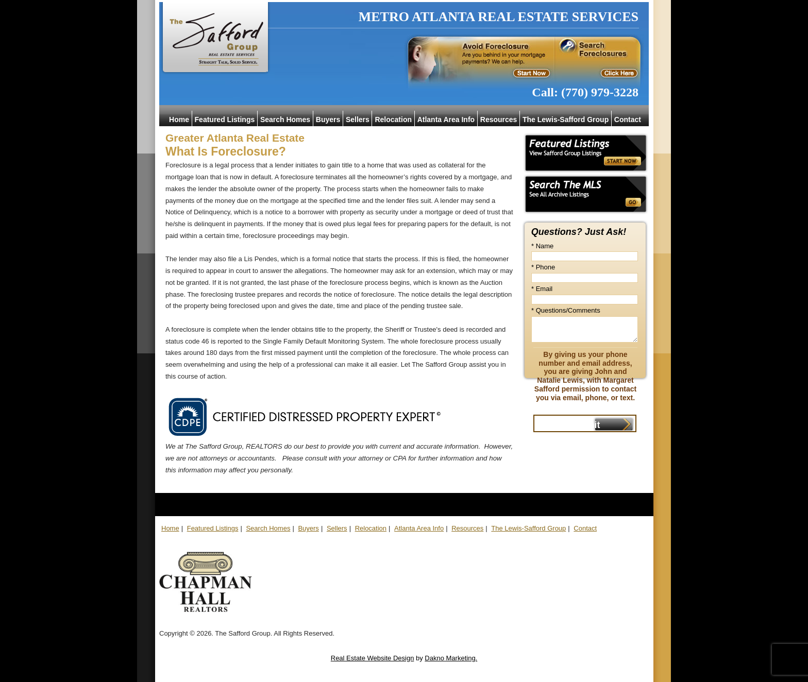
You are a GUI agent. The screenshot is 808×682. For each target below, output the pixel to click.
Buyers (328, 119)
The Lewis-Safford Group (566, 119)
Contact (627, 119)
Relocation (393, 119)
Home (179, 119)
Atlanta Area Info (446, 119)
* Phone (543, 267)
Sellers (357, 119)
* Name (542, 246)
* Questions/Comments (565, 310)
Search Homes (285, 119)
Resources (498, 119)
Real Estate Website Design (372, 658)
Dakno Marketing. (451, 658)
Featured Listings (225, 119)
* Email (541, 289)
